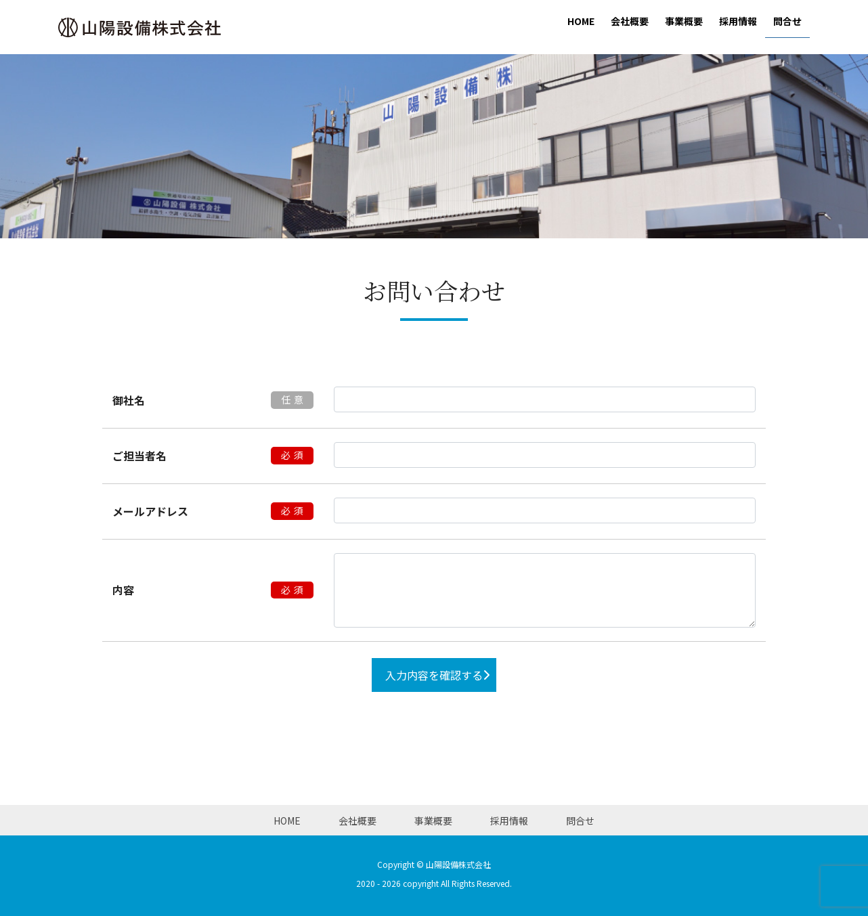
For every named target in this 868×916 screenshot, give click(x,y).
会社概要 (357, 820)
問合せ (580, 820)
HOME (287, 820)
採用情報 (509, 820)
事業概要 (433, 820)
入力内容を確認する (434, 675)
